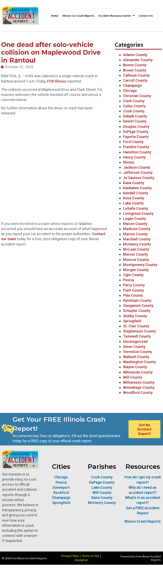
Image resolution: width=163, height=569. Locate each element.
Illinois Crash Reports (142, 521)
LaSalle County (135, 208)
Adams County (135, 55)
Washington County (139, 362)
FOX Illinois (56, 81)
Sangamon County (138, 305)
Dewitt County (135, 121)
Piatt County (133, 290)
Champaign (132, 85)
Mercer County (135, 254)
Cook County (134, 111)
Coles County (134, 106)
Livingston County (138, 213)
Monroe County (136, 259)
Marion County (135, 234)
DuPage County (135, 131)
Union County (134, 346)
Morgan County (136, 270)
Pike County (133, 295)
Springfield (132, 321)
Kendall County (135, 193)
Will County (132, 377)
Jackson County (136, 167)
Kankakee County (137, 188)
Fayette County (136, 137)
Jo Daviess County (138, 178)
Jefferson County (138, 172)
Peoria (128, 280)
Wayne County (135, 367)
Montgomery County (140, 265)
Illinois (128, 162)
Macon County (135, 224)
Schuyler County (136, 310)
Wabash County (136, 357)
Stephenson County (139, 331)
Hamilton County (137, 152)
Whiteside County (138, 372)
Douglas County (136, 126)
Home (54, 15)
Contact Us (146, 15)
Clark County (134, 101)
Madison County (136, 229)
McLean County (136, 249)
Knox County (133, 198)
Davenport (61, 487)
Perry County (134, 285)
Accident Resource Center (116, 15)
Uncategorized (135, 341)
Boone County (135, 65)
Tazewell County (137, 336)
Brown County (134, 70)
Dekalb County (135, 116)
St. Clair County (136, 326)
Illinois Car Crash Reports (78, 15)
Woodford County (138, 392)
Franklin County (136, 147)
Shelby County (135, 316)
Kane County (133, 183)
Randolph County (137, 300)
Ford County (133, 142)
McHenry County (137, 244)
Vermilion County (137, 352)
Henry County (134, 157)
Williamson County (138, 382)
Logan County (134, 218)
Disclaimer (81, 560)
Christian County (137, 96)
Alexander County (138, 60)
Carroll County (135, 80)
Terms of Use (90, 556)
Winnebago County (138, 387)
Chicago (130, 90)
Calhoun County (136, 75)
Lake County (133, 203)
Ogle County (133, 275)
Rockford (61, 492)
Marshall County (137, 239)
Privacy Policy (70, 556)
